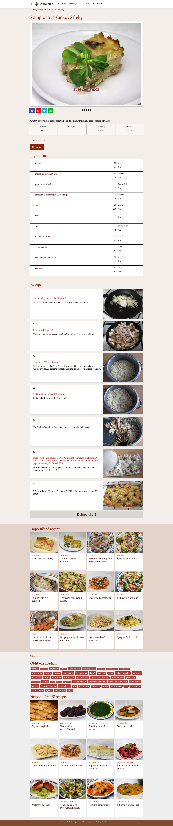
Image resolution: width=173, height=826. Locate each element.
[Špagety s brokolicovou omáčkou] (72, 621)
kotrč (92, 673)
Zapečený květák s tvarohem (98, 767)
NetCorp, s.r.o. (75, 822)
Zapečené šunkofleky (42, 558)
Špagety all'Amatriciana (101, 597)
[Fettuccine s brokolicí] (129, 582)
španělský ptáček (37, 690)
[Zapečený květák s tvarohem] (100, 749)
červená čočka (84, 686)
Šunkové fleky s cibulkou (68, 560)
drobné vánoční (112, 669)
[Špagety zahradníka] (129, 542)
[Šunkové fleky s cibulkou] (72, 542)
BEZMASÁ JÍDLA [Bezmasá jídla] (66, 723)
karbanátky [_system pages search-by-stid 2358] (68, 673)
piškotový (130, 677)
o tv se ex (56, 677)
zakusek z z (64, 686)
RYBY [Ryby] (34, 634)
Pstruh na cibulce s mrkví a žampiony (41, 638)
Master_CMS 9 (100, 822)
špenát (49, 690)
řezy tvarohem (135, 686)
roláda (59, 682)
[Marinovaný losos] (44, 789)
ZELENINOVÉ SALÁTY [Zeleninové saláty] (125, 762)
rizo (52, 682)
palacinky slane (82, 677)
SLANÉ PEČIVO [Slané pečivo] (37, 762)
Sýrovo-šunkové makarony (97, 638)
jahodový (57, 673)
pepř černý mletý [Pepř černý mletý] (43, 184)
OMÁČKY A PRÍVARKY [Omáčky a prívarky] (97, 723)
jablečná (48, 673)
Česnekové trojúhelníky (44, 765)
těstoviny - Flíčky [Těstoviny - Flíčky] (43, 236)
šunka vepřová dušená (45, 257)
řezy (126, 686)
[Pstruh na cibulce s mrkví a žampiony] (44, 621)
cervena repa (89, 668)
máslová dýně (36, 677)
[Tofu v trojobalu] (129, 710)
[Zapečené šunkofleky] (44, 542)
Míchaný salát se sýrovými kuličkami (70, 806)
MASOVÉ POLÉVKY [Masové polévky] (96, 802)
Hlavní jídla (49, 10)
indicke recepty (37, 673)
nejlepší (46, 677)
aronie (35, 668)
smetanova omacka (118, 681)
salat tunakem (80, 681)
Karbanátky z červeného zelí (67, 727)
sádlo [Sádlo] (37, 205)
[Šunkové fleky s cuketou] (44, 582)
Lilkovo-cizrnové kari (128, 804)
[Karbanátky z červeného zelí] (72, 710)
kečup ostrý (81, 673)
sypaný (35, 686)
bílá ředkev (74, 668)
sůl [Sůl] (36, 226)
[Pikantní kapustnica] (100, 789)
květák (110, 673)
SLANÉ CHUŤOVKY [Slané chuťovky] (39, 723)
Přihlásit (110, 822)
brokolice (44, 669)
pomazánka (35, 682)
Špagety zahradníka (127, 558)
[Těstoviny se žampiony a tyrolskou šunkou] (100, 542)
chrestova (101, 669)
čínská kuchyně (116, 686)
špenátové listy (60, 690)
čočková (105, 686)
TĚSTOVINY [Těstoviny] (36, 555)
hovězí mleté (124, 669)
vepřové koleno (48, 686)
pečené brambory (117, 677)
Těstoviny (60, 10)
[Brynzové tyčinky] (44, 710)
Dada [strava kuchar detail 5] (43, 131)
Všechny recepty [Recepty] (36, 10)
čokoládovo (95, 686)
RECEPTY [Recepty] (97, 4)
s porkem (67, 682)
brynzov (54, 668)
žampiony (39, 268)
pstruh (45, 681)
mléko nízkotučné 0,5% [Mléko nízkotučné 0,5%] (46, 174)
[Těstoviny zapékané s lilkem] (72, 582)
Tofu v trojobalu (125, 726)
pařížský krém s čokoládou (99, 677)
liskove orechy (122, 673)
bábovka (63, 669)
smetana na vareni (97, 681)
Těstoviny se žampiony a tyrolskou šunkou (100, 560)
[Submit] (86, 3)
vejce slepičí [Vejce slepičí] (41, 247)
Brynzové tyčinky (41, 726)
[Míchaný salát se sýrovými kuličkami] (72, 789)
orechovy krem (69, 677)
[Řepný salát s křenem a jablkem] (129, 749)
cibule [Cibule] (38, 163)
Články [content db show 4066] (33, 656)
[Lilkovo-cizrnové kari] (129, 789)
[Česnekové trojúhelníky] (44, 749)
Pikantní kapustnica (98, 804)
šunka (70, 690)
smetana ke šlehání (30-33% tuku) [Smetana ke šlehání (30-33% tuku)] (51, 194)
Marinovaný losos (41, 804)
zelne (74, 686)
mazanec (137, 673)
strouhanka (135, 681)
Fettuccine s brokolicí (128, 597)
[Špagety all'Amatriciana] (100, 582)
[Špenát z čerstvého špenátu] (100, 710)
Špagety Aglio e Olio (127, 637)
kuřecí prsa (101, 673)
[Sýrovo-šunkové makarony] (100, 621)
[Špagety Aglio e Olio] (129, 621)
